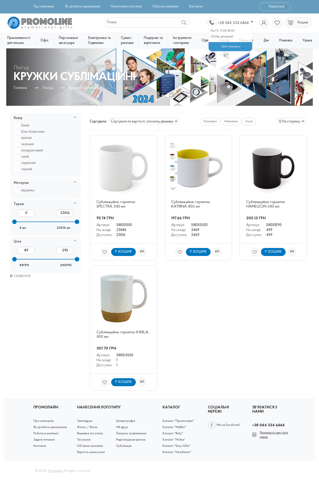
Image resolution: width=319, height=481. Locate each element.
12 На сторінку (292, 121)
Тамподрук (84, 421)
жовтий (24, 138)
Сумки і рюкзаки (127, 40)
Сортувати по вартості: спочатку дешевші (144, 121)
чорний (24, 169)
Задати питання (44, 439)
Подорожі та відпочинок (153, 40)
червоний (26, 163)
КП (142, 251)
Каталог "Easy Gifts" (176, 446)
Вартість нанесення (91, 452)
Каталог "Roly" (172, 433)
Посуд (224, 40)
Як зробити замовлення (82, 6)
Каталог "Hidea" (173, 439)
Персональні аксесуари (68, 40)
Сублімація (124, 446)
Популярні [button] (210, 121)
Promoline (55, 471)
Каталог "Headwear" (176, 452)
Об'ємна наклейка (90, 446)
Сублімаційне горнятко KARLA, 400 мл (123, 334)
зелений (25, 144)
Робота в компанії (165, 6)
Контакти (196, 6)
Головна (20, 88)
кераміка (25, 190)
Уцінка (307, 40)
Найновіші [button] (231, 121)
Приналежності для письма (18, 40)
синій (22, 157)
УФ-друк (122, 427)
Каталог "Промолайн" (178, 421)
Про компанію (43, 6)
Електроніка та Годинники (99, 40)
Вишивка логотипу (90, 433)
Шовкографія (125, 421)
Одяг (205, 40)
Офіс (44, 40)
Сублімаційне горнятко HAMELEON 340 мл (266, 204)
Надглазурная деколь (131, 439)
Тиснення (83, 439)
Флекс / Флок (87, 427)
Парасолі (246, 40)
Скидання (20, 276)
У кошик (123, 252)
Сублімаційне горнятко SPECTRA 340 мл (116, 204)
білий (22, 125)
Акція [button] (249, 121)
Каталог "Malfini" (174, 427)
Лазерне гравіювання (131, 433)
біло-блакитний (30, 132)
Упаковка (285, 40)
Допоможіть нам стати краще (274, 435)
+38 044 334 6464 (235, 23)
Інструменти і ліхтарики (182, 40)
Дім (266, 40)
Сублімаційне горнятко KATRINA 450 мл (191, 204)
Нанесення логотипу (126, 6)
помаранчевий (29, 150)
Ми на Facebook (228, 425)
